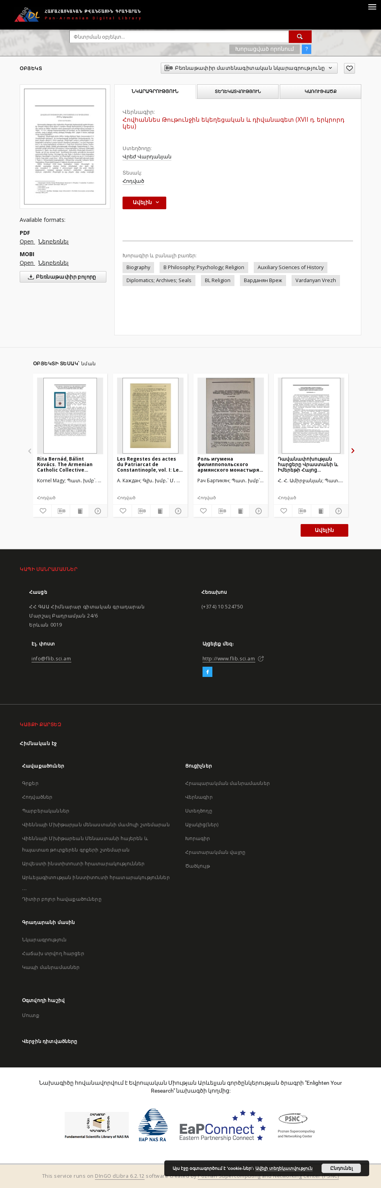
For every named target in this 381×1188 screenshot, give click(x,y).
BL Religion (217, 280)
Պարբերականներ (45, 810)
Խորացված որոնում (264, 49)
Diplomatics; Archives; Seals (158, 280)
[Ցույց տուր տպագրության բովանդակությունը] (79, 511)
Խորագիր (197, 838)
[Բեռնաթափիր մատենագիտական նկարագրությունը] (61, 511)
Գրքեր (30, 783)
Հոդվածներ (37, 797)
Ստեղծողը (198, 810)
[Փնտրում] (300, 36)
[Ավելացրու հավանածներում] (349, 68)
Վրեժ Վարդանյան (147, 156)
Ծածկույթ (197, 866)
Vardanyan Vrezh (316, 280)
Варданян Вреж (263, 280)
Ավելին (324, 530)
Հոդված (133, 181)
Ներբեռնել (53, 241)
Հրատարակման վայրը (215, 852)
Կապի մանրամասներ (51, 967)
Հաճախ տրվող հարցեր (53, 953)
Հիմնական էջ (38, 743)
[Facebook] (207, 672)
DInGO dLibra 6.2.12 (120, 1176)
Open (27, 241)
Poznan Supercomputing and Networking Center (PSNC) (268, 1176)
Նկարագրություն (44, 939)
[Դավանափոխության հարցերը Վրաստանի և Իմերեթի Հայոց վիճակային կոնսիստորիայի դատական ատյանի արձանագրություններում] (311, 416)
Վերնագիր (199, 797)
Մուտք (30, 1015)
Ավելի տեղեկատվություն (283, 1168)
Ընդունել (341, 1168)
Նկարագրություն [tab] (155, 91)
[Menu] (372, 6)
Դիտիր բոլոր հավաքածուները (62, 899)
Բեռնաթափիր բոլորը (60, 277)
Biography (138, 267)
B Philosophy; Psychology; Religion (204, 267)
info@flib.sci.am (51, 658)
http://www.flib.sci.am (229, 658)
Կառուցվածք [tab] (320, 91)
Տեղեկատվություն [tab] (238, 91)
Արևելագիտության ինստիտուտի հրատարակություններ (96, 877)
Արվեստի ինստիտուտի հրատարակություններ (83, 863)
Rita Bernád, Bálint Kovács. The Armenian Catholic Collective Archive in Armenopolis (66, 464)
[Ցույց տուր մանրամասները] (97, 511)
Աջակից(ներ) (202, 824)
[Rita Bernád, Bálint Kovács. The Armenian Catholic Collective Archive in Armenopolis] (70, 416)
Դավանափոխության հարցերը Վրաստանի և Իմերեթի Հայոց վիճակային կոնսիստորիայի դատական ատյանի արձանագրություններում (310, 464)
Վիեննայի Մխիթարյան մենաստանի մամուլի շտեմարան (96, 824)
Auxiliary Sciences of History (290, 267)
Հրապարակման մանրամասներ (227, 783)
